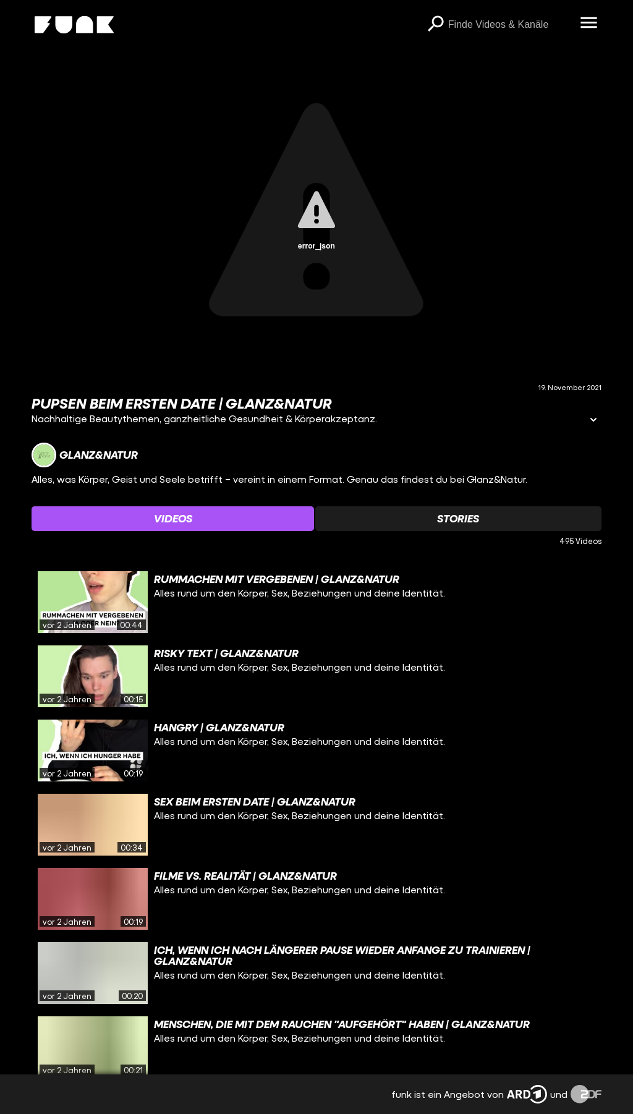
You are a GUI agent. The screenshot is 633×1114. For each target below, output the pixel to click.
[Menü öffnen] (589, 23)
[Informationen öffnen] (593, 420)
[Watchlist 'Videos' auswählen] (173, 518)
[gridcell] (316, 602)
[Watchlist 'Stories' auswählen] (458, 518)
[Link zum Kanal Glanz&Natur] (85, 455)
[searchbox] (510, 24)
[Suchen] (435, 24)
